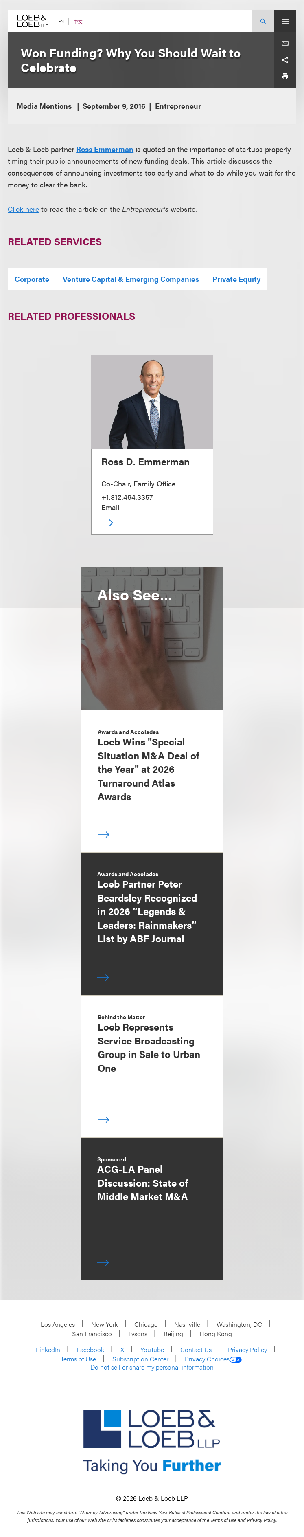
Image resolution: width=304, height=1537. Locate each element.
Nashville (187, 1324)
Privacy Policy (247, 1349)
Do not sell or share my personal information (152, 1367)
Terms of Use (78, 1358)
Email (110, 507)
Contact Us (196, 1349)
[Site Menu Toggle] (285, 21)
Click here (23, 209)
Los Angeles (58, 1324)
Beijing (173, 1333)
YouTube (152, 1349)
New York (104, 1324)
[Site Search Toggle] (263, 21)
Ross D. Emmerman (145, 461)
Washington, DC (239, 1324)
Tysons (137, 1333)
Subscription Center (140, 1358)
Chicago (146, 1324)
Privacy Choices (213, 1359)
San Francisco (92, 1333)
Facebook (90, 1349)
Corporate (32, 279)
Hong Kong (215, 1333)
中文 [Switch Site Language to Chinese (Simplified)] (78, 21)
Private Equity (236, 279)
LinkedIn (48, 1349)
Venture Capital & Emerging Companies (131, 279)
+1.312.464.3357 (127, 497)
